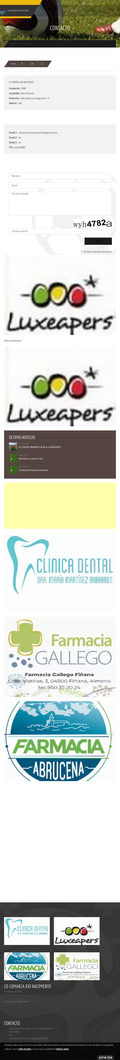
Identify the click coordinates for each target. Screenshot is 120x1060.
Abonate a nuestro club (31, 458)
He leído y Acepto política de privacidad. (98, 251)
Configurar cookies (62, 1049)
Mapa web (22, 1001)
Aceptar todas (105, 1057)
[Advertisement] (60, 506)
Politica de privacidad (11, 1014)
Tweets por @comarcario (12, 340)
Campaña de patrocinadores (33, 470)
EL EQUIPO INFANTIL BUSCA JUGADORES (40, 447)
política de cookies (24, 1049)
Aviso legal (9, 1001)
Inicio (13, 43)
